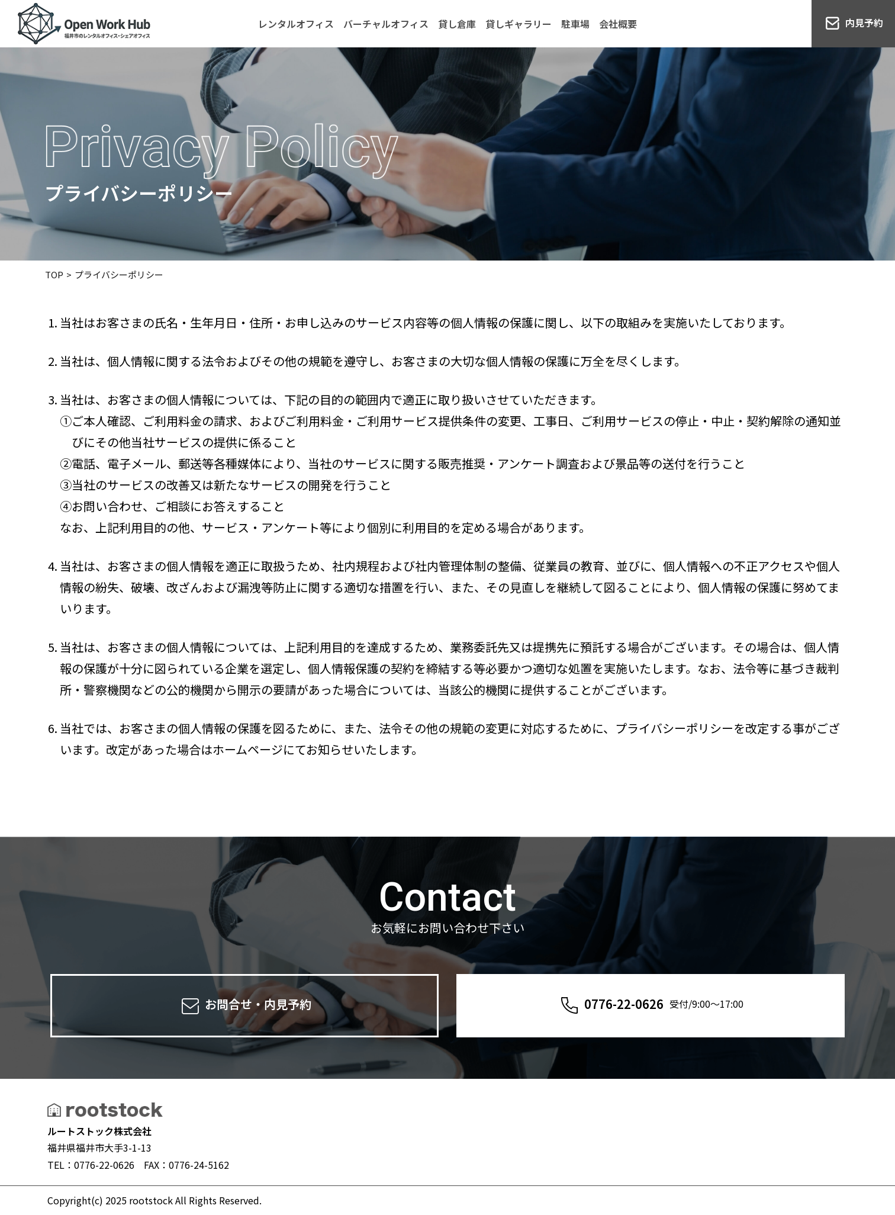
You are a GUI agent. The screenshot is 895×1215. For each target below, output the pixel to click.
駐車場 (575, 24)
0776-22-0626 (650, 1006)
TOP (54, 274)
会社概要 (618, 24)
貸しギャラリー (518, 24)
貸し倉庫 (457, 24)
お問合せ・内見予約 (244, 1006)
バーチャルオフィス (386, 24)
